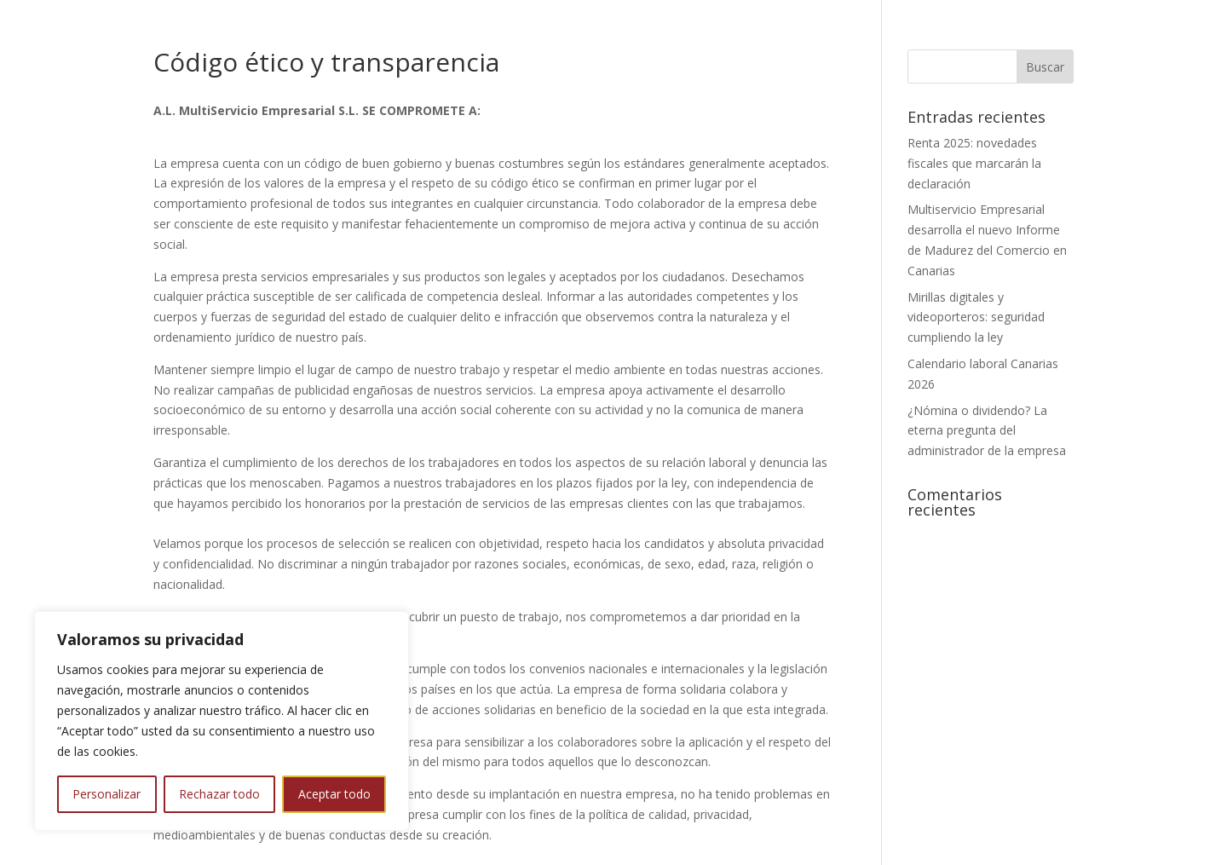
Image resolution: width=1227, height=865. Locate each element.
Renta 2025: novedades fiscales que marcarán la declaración (974, 163)
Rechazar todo (219, 794)
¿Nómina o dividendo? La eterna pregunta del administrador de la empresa (986, 430)
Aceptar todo (334, 794)
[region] (221, 721)
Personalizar (106, 794)
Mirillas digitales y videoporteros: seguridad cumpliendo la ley (976, 317)
